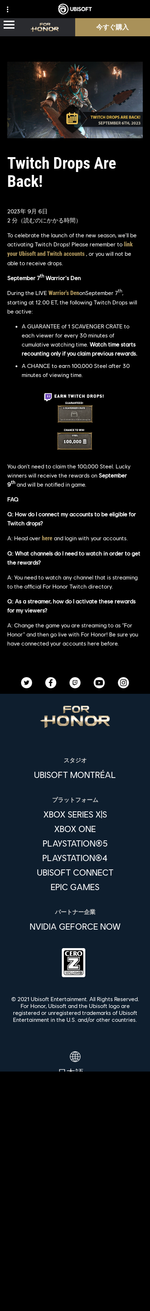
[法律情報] (75, 1286)
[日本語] (75, 1064)
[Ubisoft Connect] (75, 1172)
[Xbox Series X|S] (75, 814)
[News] (75, 1206)
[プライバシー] (75, 1262)
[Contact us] (75, 1250)
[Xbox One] (75, 828)
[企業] (75, 1189)
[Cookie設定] (75, 1298)
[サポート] (75, 1223)
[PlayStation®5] (75, 843)
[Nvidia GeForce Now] (75, 926)
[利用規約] (75, 1274)
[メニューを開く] (9, 25)
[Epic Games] (75, 886)
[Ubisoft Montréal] (75, 774)
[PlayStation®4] (75, 857)
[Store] (75, 1156)
